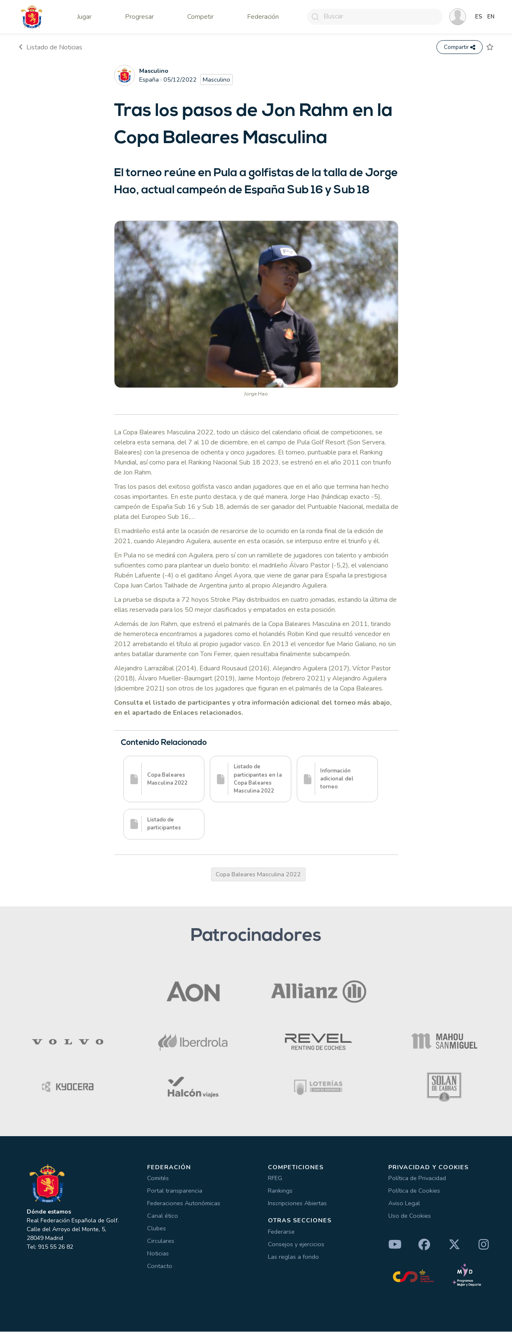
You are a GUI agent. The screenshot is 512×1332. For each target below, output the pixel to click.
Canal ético (162, 1216)
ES (478, 17)
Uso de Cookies (409, 1216)
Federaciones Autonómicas (183, 1203)
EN (490, 17)
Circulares (160, 1241)
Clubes (156, 1228)
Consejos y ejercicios (296, 1244)
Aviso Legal (404, 1203)
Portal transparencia (174, 1191)
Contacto (159, 1266)
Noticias (158, 1254)
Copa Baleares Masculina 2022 (258, 874)
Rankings (280, 1191)
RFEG (275, 1178)
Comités (158, 1178)
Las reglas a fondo (293, 1256)
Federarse (281, 1231)
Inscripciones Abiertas (297, 1203)
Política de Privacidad (417, 1178)
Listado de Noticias (50, 47)
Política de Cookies (414, 1191)
